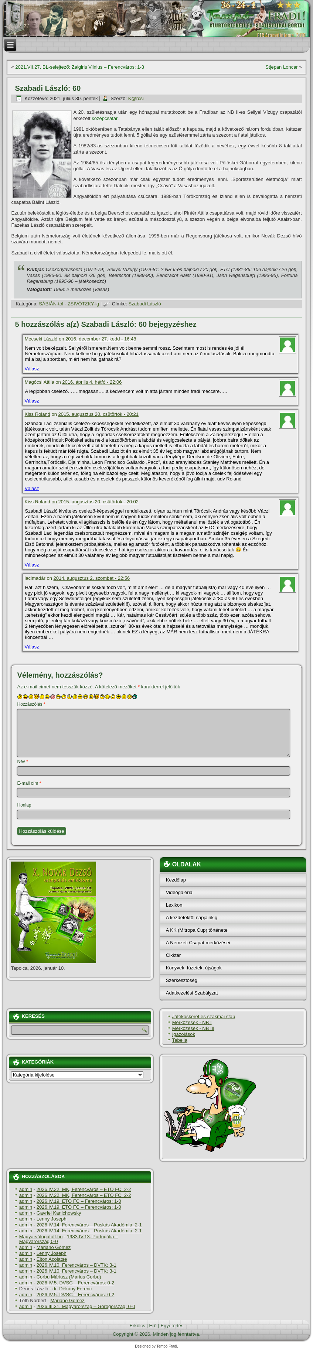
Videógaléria (179, 892)
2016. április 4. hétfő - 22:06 (92, 382)
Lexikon (174, 905)
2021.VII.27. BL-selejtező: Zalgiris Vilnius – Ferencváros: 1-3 (79, 67)
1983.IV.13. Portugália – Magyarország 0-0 (68, 1239)
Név (22, 761)
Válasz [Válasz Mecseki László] (31, 369)
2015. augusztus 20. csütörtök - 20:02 (98, 501)
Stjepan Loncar (281, 67)
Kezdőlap (176, 880)
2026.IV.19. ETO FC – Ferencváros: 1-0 (79, 1201)
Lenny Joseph (52, 1219)
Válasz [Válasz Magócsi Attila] (31, 401)
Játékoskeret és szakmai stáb (203, 1016)
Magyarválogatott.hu (41, 1236)
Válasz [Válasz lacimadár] (31, 647)
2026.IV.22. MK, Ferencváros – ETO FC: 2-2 (84, 1189)
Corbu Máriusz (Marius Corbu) (69, 1277)
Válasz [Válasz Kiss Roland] (31, 488)
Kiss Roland (37, 414)
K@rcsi (136, 98)
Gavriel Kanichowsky (59, 1213)
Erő (153, 1325)
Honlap (24, 805)
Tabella (179, 1040)
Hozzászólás (31, 704)
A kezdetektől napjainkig (191, 917)
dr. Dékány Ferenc (72, 1288)
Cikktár (173, 955)
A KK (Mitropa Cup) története (197, 930)
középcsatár (104, 118)
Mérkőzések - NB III (193, 1028)
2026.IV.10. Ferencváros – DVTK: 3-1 (76, 1265)
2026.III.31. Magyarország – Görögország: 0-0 (86, 1306)
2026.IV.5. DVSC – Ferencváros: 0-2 (76, 1283)
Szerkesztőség (181, 980)
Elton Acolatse (52, 1259)
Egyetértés (171, 1325)
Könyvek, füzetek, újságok (194, 968)
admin (25, 1189)
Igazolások (183, 1034)
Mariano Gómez (54, 1247)
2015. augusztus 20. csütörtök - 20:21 (98, 414)
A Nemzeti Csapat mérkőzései (198, 942)
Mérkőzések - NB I (192, 1022)
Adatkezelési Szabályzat (192, 993)
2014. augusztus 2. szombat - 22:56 (92, 578)
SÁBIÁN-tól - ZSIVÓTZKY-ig (69, 304)
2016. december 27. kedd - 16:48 (100, 339)
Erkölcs (137, 1325)
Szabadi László (145, 304)
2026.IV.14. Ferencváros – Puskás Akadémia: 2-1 (89, 1225)
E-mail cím (29, 783)
